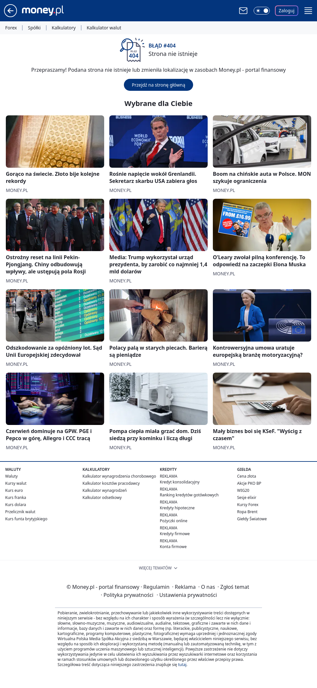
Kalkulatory (64, 28)
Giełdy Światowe (252, 519)
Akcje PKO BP (249, 483)
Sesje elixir (246, 497)
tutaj (182, 664)
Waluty (11, 476)
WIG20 (243, 490)
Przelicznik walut (20, 511)
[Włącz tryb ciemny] (262, 11)
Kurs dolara (15, 504)
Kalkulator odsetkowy (102, 497)
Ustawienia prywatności (187, 594)
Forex (11, 28)
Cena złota (246, 476)
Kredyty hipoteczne (177, 508)
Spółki (34, 28)
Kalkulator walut (104, 28)
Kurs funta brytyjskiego (26, 519)
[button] (308, 10)
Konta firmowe (173, 546)
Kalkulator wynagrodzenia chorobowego (119, 476)
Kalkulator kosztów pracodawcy (111, 483)
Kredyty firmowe (175, 533)
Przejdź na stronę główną (158, 85)
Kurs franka (15, 497)
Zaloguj (287, 10)
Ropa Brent (247, 511)
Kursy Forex (247, 504)
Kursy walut (16, 483)
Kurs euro (14, 490)
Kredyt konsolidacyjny (180, 482)
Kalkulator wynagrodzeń (104, 490)
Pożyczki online (173, 521)
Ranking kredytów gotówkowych (189, 495)
